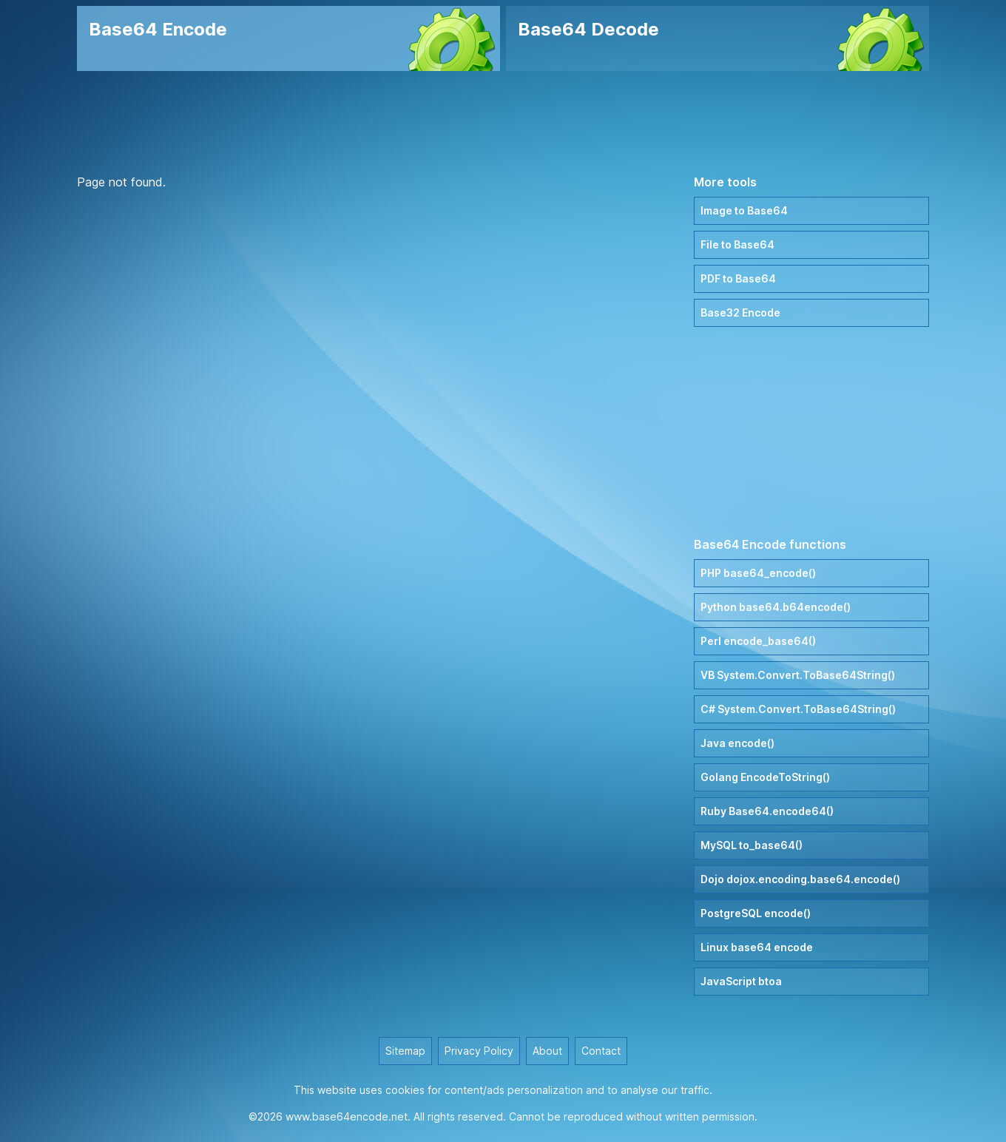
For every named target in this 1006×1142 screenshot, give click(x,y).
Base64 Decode (588, 29)
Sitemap (405, 1050)
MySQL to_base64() (752, 845)
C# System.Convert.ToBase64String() (798, 709)
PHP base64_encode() (758, 573)
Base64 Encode (158, 29)
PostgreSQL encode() (756, 913)
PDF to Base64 (738, 278)
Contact (601, 1050)
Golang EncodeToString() (765, 777)
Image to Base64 (744, 210)
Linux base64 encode (757, 947)
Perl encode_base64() (758, 641)
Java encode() (737, 743)
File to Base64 (737, 244)
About (547, 1050)
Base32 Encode (740, 312)
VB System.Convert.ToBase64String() (798, 675)
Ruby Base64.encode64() (767, 811)
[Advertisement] (503, 122)
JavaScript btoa (741, 981)
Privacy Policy (479, 1050)
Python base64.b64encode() (776, 607)
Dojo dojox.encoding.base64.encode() (800, 879)
